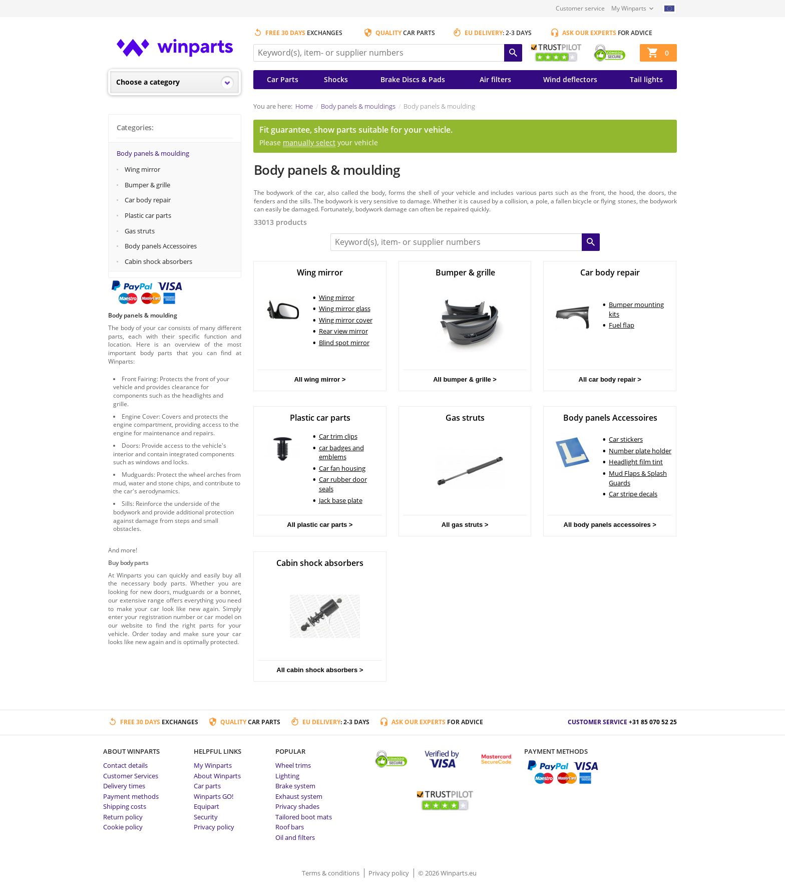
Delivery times (124, 785)
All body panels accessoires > (610, 524)
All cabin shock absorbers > (319, 670)
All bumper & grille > (465, 379)
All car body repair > (610, 379)
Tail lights (646, 79)
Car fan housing (342, 468)
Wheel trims (293, 765)
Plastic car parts (148, 215)
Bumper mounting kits (636, 309)
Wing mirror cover (345, 320)
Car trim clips (338, 436)
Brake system (295, 785)
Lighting (287, 775)
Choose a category (148, 82)
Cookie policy (123, 826)
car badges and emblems (341, 452)
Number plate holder (640, 450)
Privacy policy (214, 826)
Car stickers (626, 439)
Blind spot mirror (344, 342)
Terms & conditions (331, 872)
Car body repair (148, 199)
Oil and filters (295, 837)
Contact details (125, 765)
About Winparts (217, 775)
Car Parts (282, 79)
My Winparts (628, 8)
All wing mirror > (319, 379)
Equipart (206, 806)
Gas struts (140, 230)
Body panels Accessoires (161, 245)
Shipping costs (124, 806)
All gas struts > (465, 524)
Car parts (207, 785)
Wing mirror (142, 169)
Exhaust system (298, 796)
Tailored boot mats (303, 816)
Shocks (336, 79)
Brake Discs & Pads (412, 79)
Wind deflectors (570, 79)
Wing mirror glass (344, 308)
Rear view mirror (343, 331)
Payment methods (131, 796)
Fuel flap (621, 325)
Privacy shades (297, 806)
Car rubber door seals (343, 484)
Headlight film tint (636, 461)
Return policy (123, 816)
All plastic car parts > (319, 524)
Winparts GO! (213, 796)
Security (206, 816)
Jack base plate (340, 500)
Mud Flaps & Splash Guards (638, 478)
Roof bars (289, 826)
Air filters (495, 79)
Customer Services (130, 775)
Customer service (580, 8)
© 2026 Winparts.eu (447, 872)
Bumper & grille (147, 184)
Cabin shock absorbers (158, 261)
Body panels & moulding (153, 153)
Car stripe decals (633, 493)
